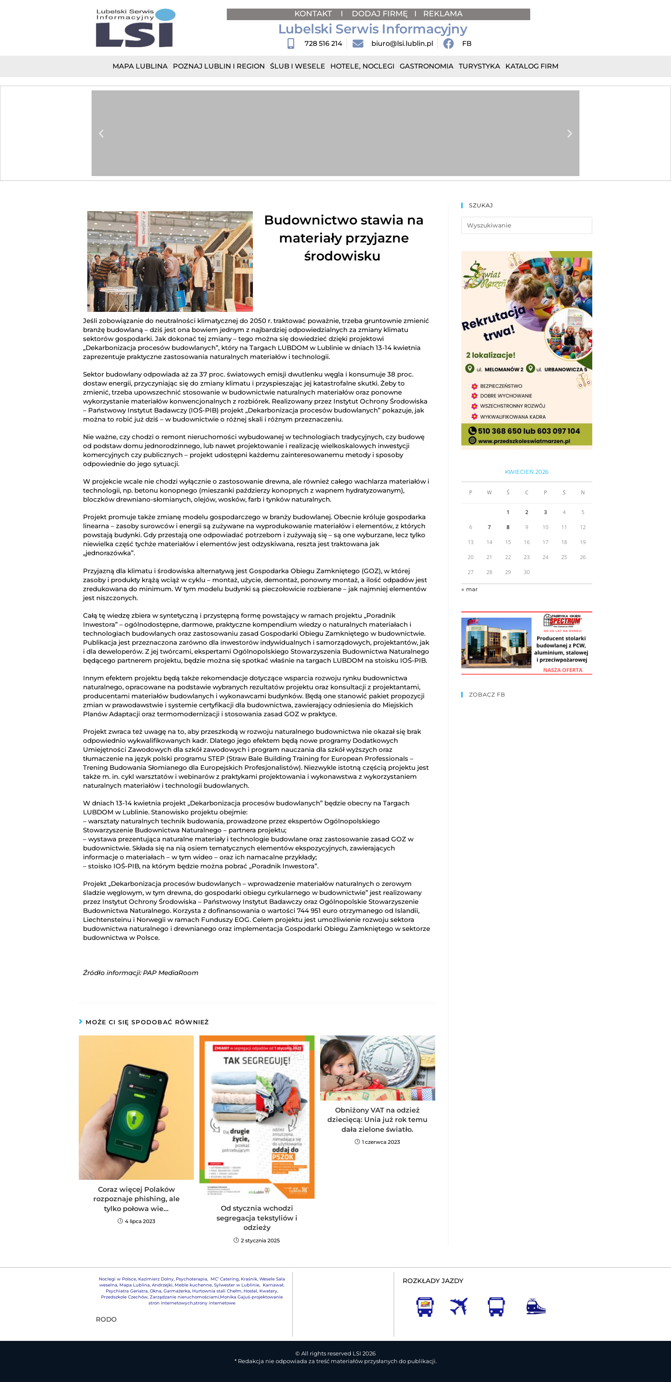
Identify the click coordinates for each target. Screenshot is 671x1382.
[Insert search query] (526, 225)
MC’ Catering (225, 1279)
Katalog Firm (531, 66)
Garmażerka (176, 1291)
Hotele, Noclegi (362, 66)
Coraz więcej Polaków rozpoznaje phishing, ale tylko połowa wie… (136, 1199)
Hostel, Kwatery (260, 1291)
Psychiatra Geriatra (127, 1291)
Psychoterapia (191, 1279)
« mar (469, 589)
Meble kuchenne (193, 1285)
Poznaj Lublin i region (219, 66)
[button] (101, 133)
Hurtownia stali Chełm (216, 1291)
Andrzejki (162, 1285)
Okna (155, 1291)
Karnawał (272, 1285)
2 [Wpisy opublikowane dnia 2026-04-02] (527, 512)
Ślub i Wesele (297, 66)
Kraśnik (249, 1279)
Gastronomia (427, 66)
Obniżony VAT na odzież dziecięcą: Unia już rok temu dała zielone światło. (377, 1120)
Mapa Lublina (140, 66)
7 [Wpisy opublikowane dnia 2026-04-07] (489, 527)
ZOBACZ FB (487, 694)
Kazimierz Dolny (156, 1279)
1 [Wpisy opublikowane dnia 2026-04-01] (508, 512)
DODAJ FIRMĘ (380, 13)
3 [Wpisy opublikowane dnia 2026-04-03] (545, 512)
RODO (106, 1319)
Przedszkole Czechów (124, 1297)
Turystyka (479, 66)
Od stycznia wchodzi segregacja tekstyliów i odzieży (257, 1218)
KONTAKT (314, 13)
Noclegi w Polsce (117, 1279)
